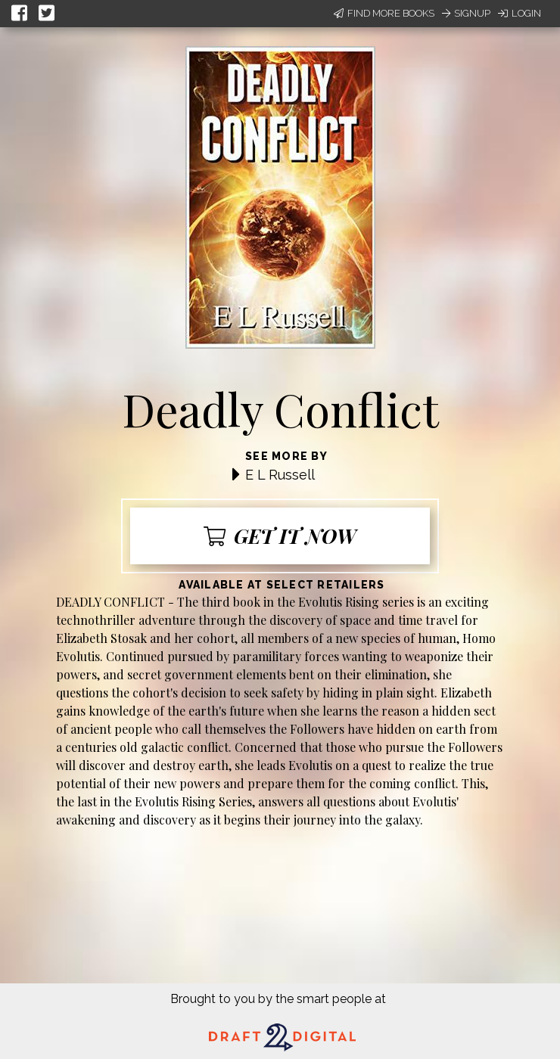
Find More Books (384, 13)
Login (519, 13)
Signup (466, 13)
